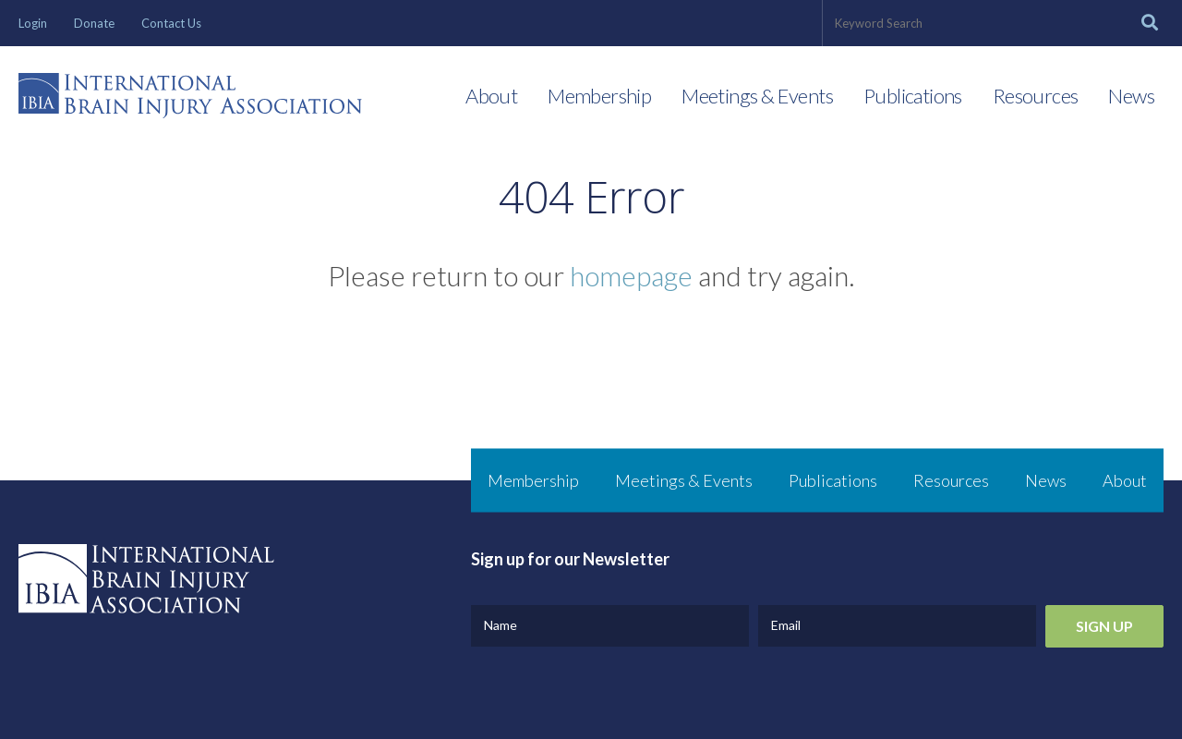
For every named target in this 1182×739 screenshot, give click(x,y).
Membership (599, 95)
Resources (1036, 95)
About (491, 95)
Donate (94, 23)
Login (32, 23)
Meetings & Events (757, 95)
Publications (912, 95)
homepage (631, 275)
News (1131, 95)
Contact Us (171, 23)
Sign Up (1104, 626)
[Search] (1150, 23)
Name (500, 625)
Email (786, 625)
